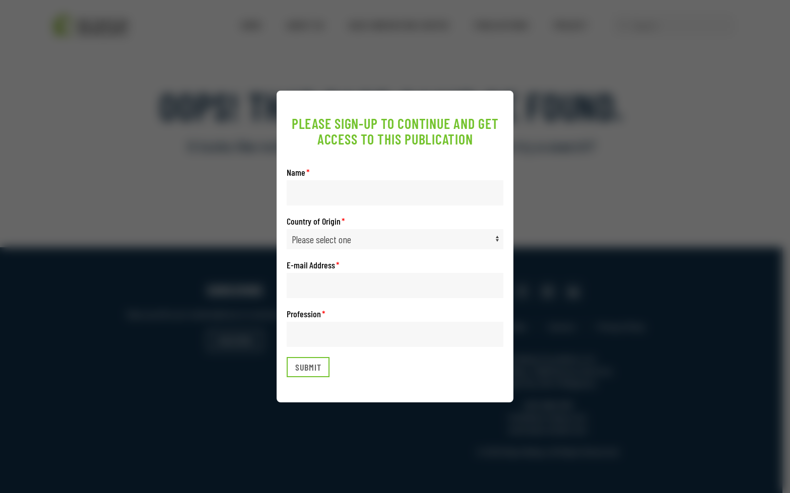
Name (296, 172)
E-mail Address (311, 264)
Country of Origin (314, 221)
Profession (304, 313)
